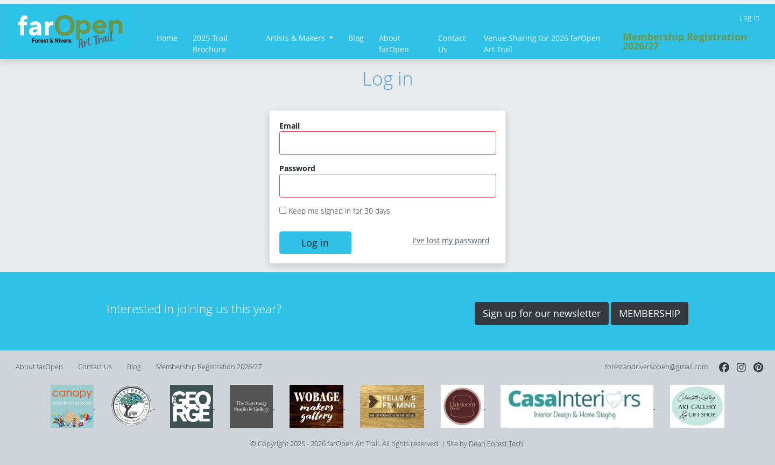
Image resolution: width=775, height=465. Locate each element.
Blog (356, 38)
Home (167, 38)
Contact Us (452, 43)
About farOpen (394, 43)
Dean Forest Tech (496, 443)
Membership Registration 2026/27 (685, 41)
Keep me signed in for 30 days (339, 211)
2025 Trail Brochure (210, 43)
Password (297, 168)
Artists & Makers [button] (296, 38)
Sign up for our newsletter (542, 313)
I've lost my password (451, 240)
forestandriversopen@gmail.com (656, 366)
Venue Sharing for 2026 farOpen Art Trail (542, 43)
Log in (749, 17)
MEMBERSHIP (649, 313)
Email (289, 126)
